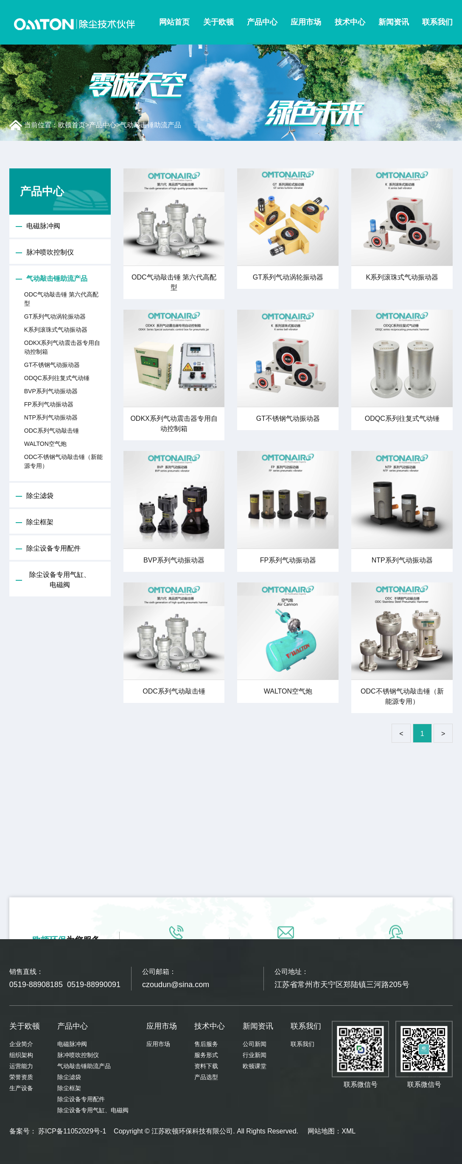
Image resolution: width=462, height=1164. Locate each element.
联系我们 (437, 22)
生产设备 (21, 1088)
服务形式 (206, 1055)
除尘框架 (39, 522)
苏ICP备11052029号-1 (72, 1131)
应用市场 (306, 22)
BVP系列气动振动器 (51, 391)
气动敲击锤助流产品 (150, 125)
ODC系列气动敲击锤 (51, 430)
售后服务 (206, 1044)
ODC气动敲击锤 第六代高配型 (61, 299)
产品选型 (206, 1077)
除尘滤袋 (39, 495)
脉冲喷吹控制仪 (50, 252)
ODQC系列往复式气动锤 (57, 378)
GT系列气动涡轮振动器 (55, 316)
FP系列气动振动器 (48, 404)
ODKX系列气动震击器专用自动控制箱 (62, 347)
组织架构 (21, 1055)
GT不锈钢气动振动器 (52, 364)
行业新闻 (254, 1055)
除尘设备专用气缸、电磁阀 (59, 579)
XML (349, 1131)
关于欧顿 (218, 22)
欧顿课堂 (254, 1066)
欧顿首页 (71, 125)
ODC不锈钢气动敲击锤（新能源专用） (63, 461)
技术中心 (350, 22)
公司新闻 (254, 1044)
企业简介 (21, 1044)
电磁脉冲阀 (43, 225)
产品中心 (262, 22)
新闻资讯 (393, 22)
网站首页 (174, 22)
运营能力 (21, 1066)
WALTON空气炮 (45, 443)
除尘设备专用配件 (53, 548)
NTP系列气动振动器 (51, 417)
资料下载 (206, 1066)
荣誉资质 (21, 1077)
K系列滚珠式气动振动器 (55, 329)
